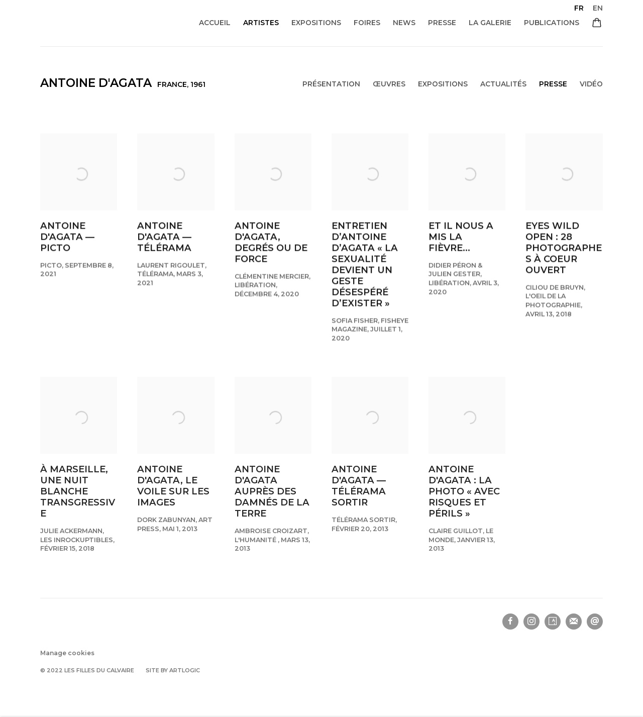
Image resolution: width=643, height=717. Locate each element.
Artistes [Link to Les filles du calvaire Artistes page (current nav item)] (261, 23)
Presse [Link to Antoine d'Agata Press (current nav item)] (553, 84)
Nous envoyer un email (595, 621)
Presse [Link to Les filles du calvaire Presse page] (442, 23)
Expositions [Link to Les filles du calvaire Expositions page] (316, 23)
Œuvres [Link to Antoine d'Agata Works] (389, 84)
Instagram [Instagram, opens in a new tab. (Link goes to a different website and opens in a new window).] (531, 621)
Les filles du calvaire (114, 23)
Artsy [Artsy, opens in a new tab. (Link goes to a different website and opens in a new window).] (553, 621)
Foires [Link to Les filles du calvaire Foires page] (367, 23)
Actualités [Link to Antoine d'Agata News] (503, 84)
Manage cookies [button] (67, 653)
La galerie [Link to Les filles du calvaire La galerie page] (490, 23)
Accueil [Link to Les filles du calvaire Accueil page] (215, 23)
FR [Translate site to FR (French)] (579, 8)
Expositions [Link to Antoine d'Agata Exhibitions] (443, 84)
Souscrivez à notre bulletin (574, 621)
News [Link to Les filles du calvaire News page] (404, 23)
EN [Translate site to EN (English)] (598, 8)
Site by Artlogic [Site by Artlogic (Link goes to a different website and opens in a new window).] (173, 670)
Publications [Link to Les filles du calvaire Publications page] (551, 23)
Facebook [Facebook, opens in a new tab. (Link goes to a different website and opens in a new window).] (510, 621)
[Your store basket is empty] (597, 23)
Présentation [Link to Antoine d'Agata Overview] (331, 84)
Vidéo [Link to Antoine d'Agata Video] (591, 84)
